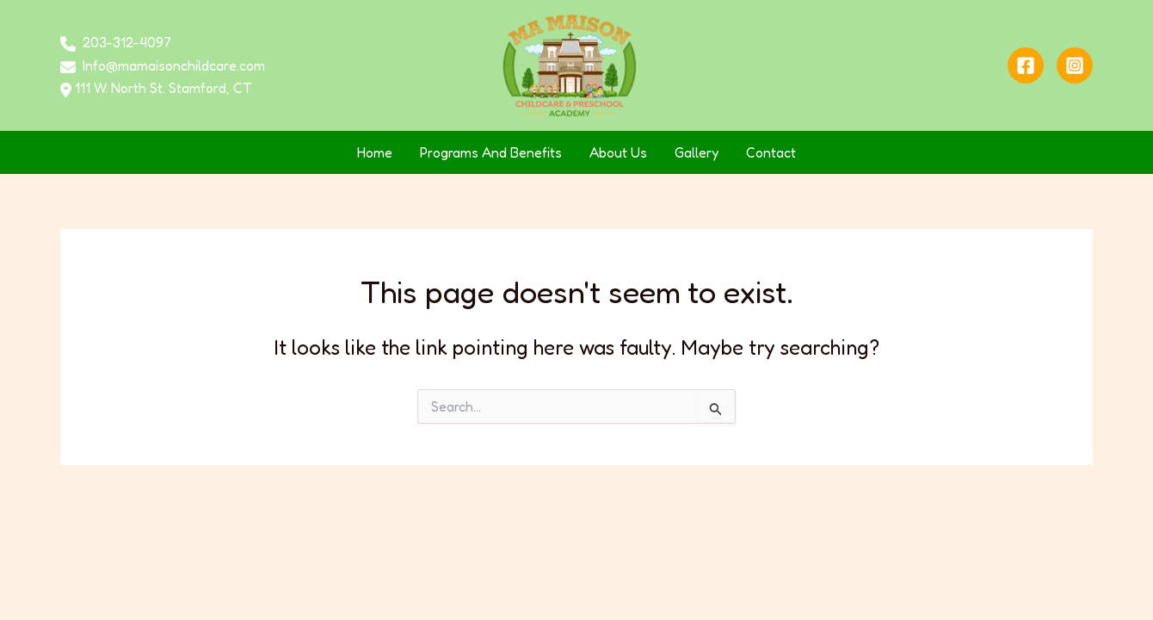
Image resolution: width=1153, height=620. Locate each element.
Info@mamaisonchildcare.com (174, 65)
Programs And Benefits (491, 152)
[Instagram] (1075, 65)
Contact (771, 152)
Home (374, 152)
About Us (618, 152)
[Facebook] (1026, 65)
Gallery (696, 152)
